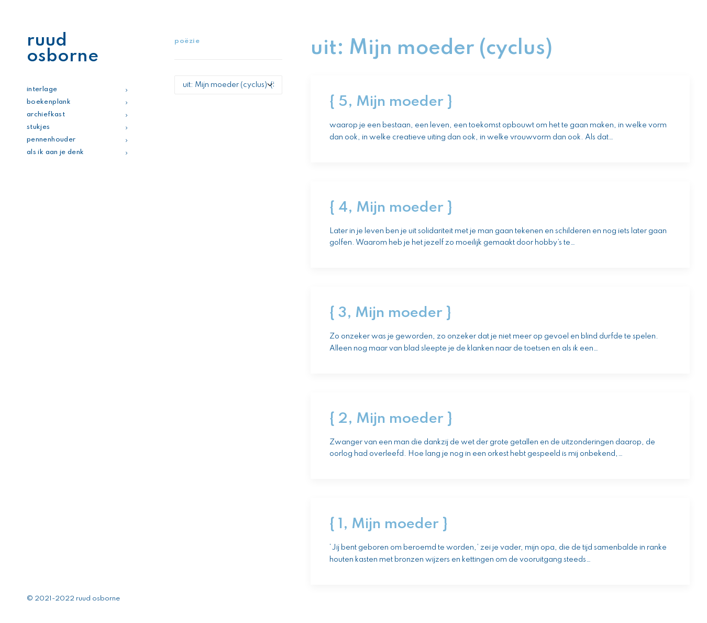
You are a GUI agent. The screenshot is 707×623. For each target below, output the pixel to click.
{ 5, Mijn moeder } (390, 102)
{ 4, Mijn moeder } (390, 207)
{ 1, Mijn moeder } (388, 524)
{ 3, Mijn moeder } (390, 313)
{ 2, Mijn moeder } (390, 419)
